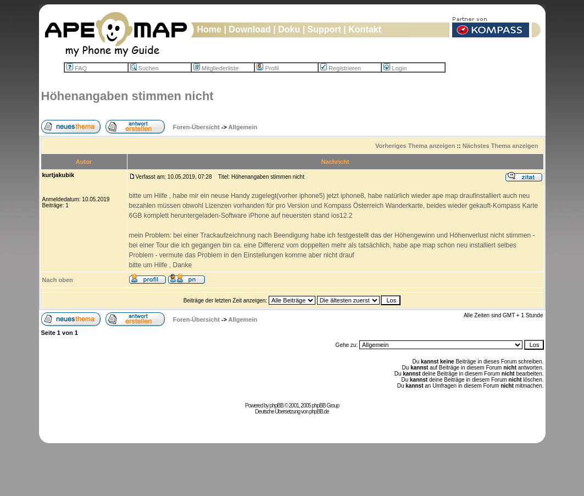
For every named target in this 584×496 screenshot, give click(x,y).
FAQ (76, 68)
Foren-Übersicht (196, 127)
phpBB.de (319, 412)
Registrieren (340, 68)
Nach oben (57, 280)
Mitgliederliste (215, 68)
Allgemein (243, 127)
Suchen (144, 68)
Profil (268, 68)
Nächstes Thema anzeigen (500, 145)
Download (249, 29)
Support (324, 29)
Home (209, 29)
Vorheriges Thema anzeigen (415, 145)
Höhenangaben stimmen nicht (127, 96)
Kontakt (364, 29)
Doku (289, 29)
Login (395, 68)
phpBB (276, 406)
